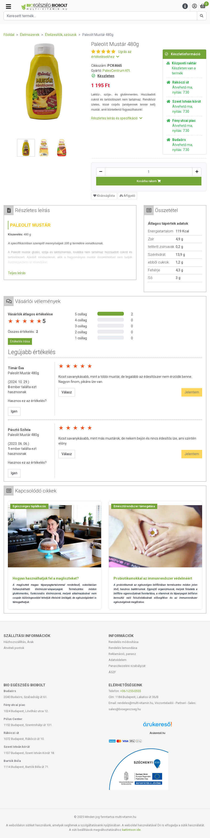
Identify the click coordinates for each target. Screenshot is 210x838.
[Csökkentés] (100, 172)
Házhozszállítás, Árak (18, 642)
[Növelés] (196, 172)
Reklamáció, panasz (122, 654)
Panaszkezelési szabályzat (127, 666)
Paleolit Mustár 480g (23, 373)
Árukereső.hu (157, 733)
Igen (14, 411)
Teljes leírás (17, 273)
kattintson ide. (131, 830)
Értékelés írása (20, 341)
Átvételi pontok (14, 648)
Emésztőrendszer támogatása (134, 506)
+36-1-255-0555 (130, 691)
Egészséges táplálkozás (29, 506)
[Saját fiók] (194, 6)
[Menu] (185, 6)
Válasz (67, 392)
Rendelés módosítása (123, 642)
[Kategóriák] (8, 6)
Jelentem (191, 392)
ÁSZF (112, 672)
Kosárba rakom (149, 181)
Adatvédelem (117, 660)
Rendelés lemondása (123, 648)
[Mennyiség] (149, 172)
